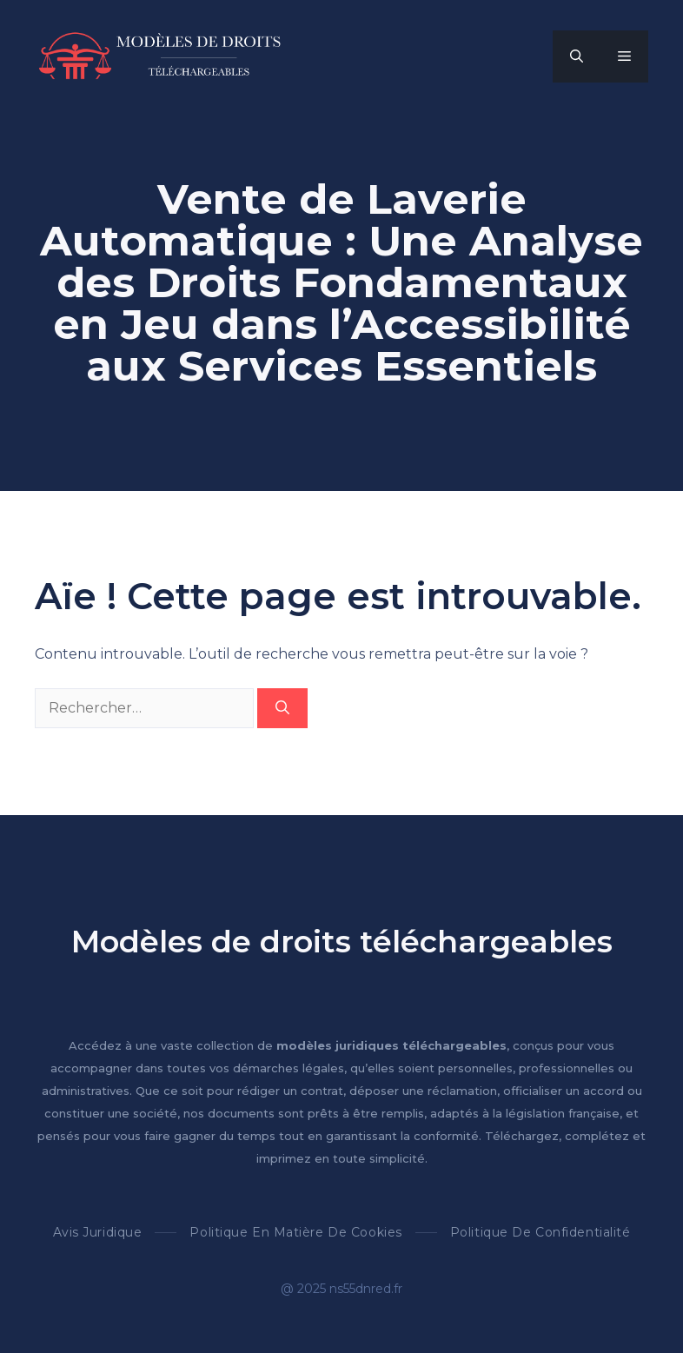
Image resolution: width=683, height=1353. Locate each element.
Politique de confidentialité (540, 1232)
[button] (576, 56)
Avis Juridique (98, 1232)
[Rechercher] (282, 708)
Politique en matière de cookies (295, 1232)
